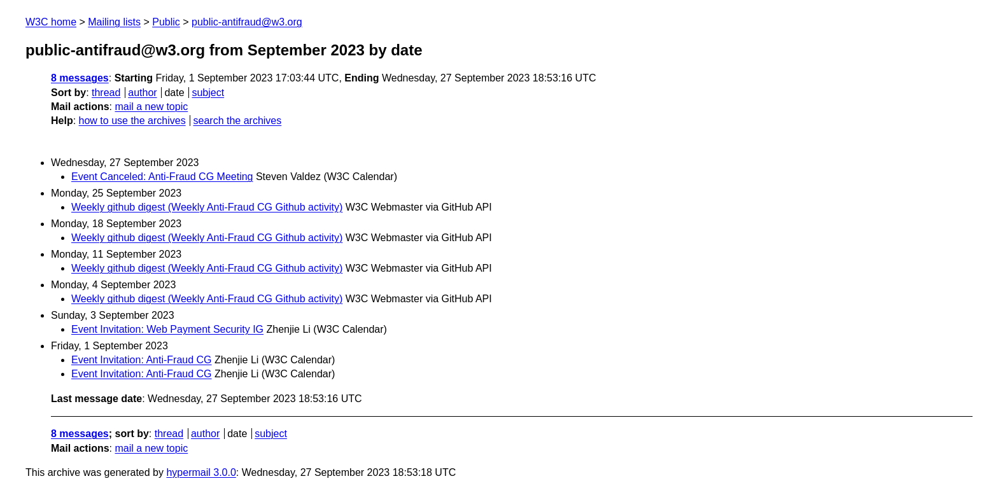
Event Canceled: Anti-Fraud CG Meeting (162, 176)
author (142, 92)
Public (166, 22)
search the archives (237, 120)
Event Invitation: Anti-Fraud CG (141, 359)
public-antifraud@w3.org (247, 22)
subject (208, 92)
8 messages (80, 78)
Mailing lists (114, 22)
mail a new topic (151, 106)
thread (106, 92)
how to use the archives (132, 120)
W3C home (50, 22)
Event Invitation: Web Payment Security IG (167, 329)
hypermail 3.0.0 (200, 472)
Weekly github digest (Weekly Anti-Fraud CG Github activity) (206, 207)
